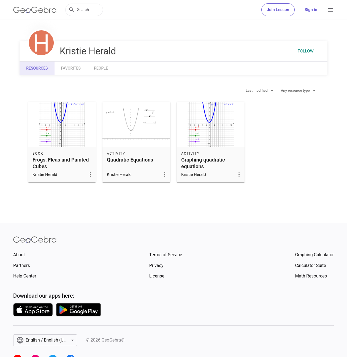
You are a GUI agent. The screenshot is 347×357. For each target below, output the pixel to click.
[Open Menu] (330, 10)
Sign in (311, 9)
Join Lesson (278, 9)
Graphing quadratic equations (203, 163)
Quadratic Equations (130, 160)
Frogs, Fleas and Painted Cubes (60, 163)
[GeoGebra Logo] (34, 10)
